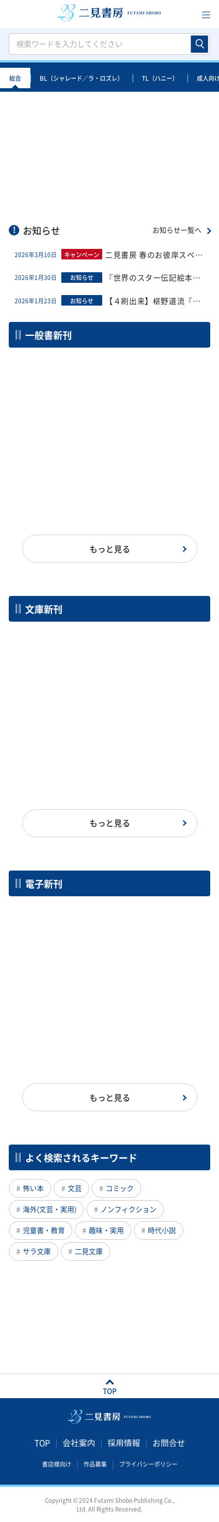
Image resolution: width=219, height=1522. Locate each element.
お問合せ (168, 1442)
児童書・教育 (44, 1230)
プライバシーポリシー (148, 1463)
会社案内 (78, 1442)
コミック (120, 1188)
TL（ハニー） (160, 78)
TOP (42, 1442)
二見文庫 (89, 1251)
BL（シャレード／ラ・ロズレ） (81, 78)
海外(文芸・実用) (50, 1209)
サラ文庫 (37, 1251)
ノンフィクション (128, 1209)
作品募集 (95, 1463)
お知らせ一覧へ (176, 230)
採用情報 (123, 1442)
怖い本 (33, 1188)
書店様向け (56, 1463)
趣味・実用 (106, 1230)
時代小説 (162, 1230)
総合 (15, 78)
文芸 (75, 1188)
